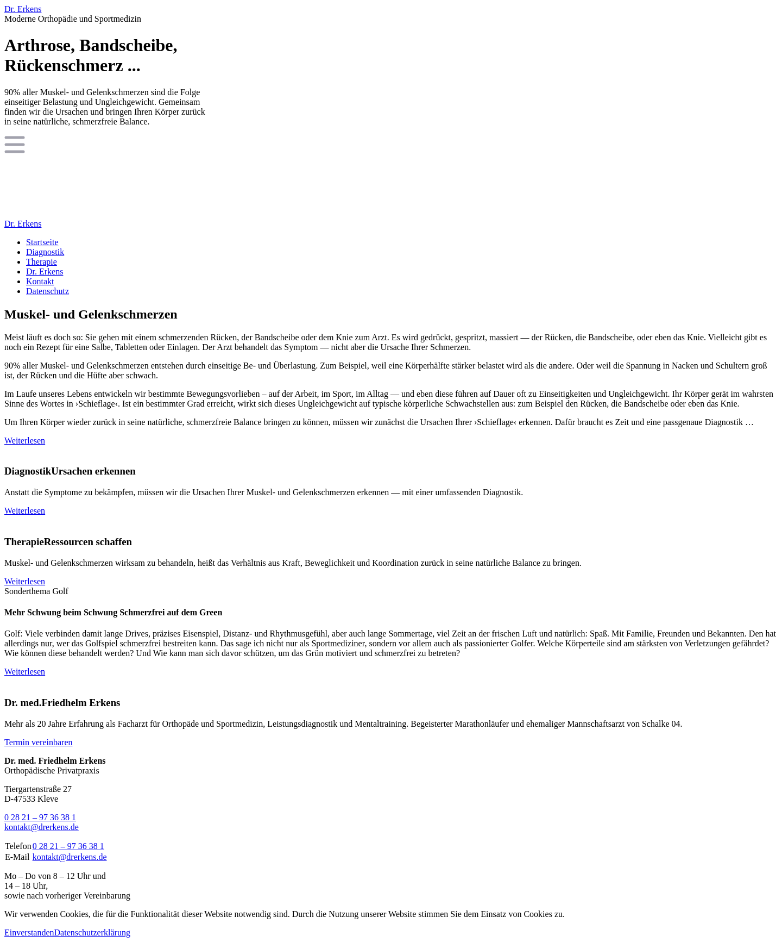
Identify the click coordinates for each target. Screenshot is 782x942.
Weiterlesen (24, 440)
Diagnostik (45, 252)
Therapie (41, 261)
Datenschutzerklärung (92, 932)
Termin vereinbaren (38, 742)
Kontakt (40, 281)
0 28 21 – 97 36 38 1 (40, 817)
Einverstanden (29, 932)
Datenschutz (47, 291)
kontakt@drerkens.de (41, 827)
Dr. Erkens (22, 9)
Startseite (42, 242)
